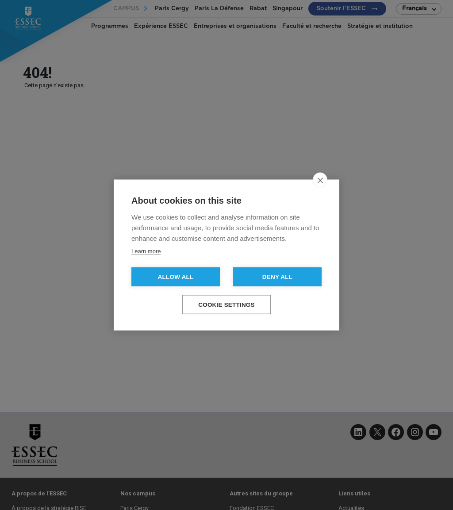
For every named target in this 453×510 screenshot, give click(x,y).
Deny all (277, 277)
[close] (320, 180)
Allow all (176, 277)
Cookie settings (226, 304)
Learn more (146, 251)
